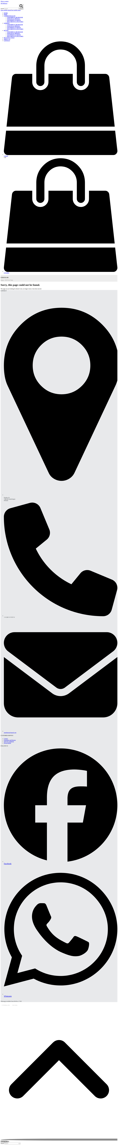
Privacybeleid (7, 743)
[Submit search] (19, 1143)
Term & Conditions (9, 741)
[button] (11, 10)
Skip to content (4, 1)
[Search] (21, 7)
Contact (6, 738)
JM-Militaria (4, 3)
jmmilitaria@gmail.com (10, 732)
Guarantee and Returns (10, 740)
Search (2, 1143)
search (2, 8)
